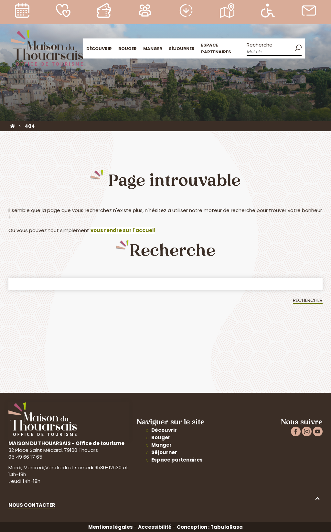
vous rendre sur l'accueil (123, 230)
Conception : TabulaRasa (210, 527)
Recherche (259, 44)
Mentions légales (110, 527)
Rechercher (308, 300)
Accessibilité (155, 527)
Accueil (312, 47)
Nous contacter (31, 505)
